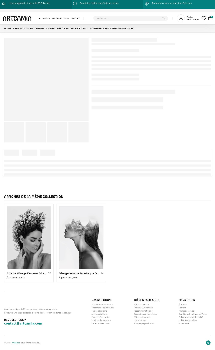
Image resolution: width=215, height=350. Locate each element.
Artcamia (16, 342)
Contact (75, 18)
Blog (66, 18)
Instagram (208, 342)
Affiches (43, 18)
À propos (183, 304)
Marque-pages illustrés (144, 323)
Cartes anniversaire (100, 323)
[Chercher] (164, 18)
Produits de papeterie (101, 320)
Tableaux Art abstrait (143, 307)
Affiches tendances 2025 (102, 304)
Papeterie (57, 18)
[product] (29, 237)
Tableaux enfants (99, 310)
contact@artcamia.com (23, 323)
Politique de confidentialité (191, 317)
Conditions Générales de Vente (193, 314)
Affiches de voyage (142, 317)
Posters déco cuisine (101, 317)
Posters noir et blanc (143, 310)
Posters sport (140, 320)
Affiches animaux (141, 304)
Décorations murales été (103, 307)
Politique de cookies (188, 320)
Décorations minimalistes (145, 314)
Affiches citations (99, 314)
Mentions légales (186, 310)
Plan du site (184, 323)
